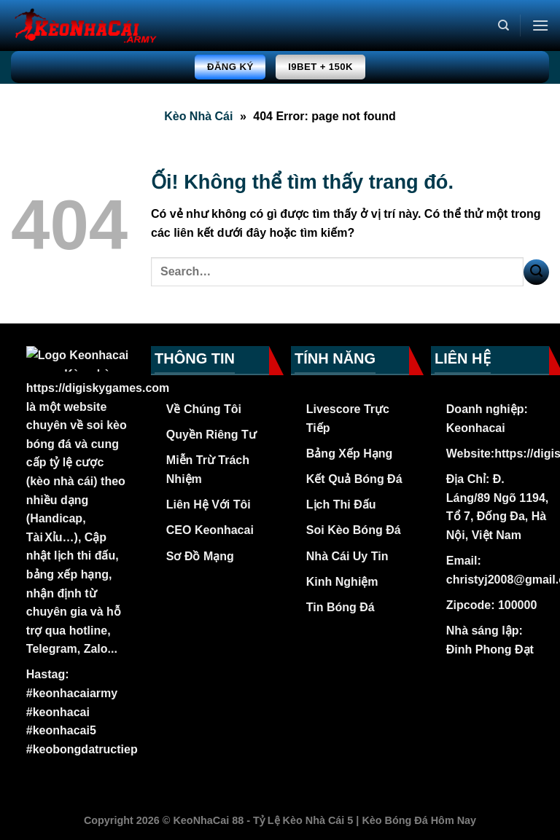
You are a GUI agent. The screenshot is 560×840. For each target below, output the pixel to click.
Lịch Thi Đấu (341, 504)
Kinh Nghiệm (342, 582)
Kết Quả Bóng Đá (354, 479)
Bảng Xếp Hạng (349, 453)
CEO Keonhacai (210, 530)
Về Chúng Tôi (203, 409)
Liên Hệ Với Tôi (208, 504)
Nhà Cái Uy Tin (347, 556)
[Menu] (540, 25)
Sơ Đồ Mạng (200, 556)
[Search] (503, 25)
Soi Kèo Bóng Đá (353, 530)
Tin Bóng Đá (340, 607)
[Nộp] (536, 272)
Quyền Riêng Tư (211, 434)
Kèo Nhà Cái (198, 116)
